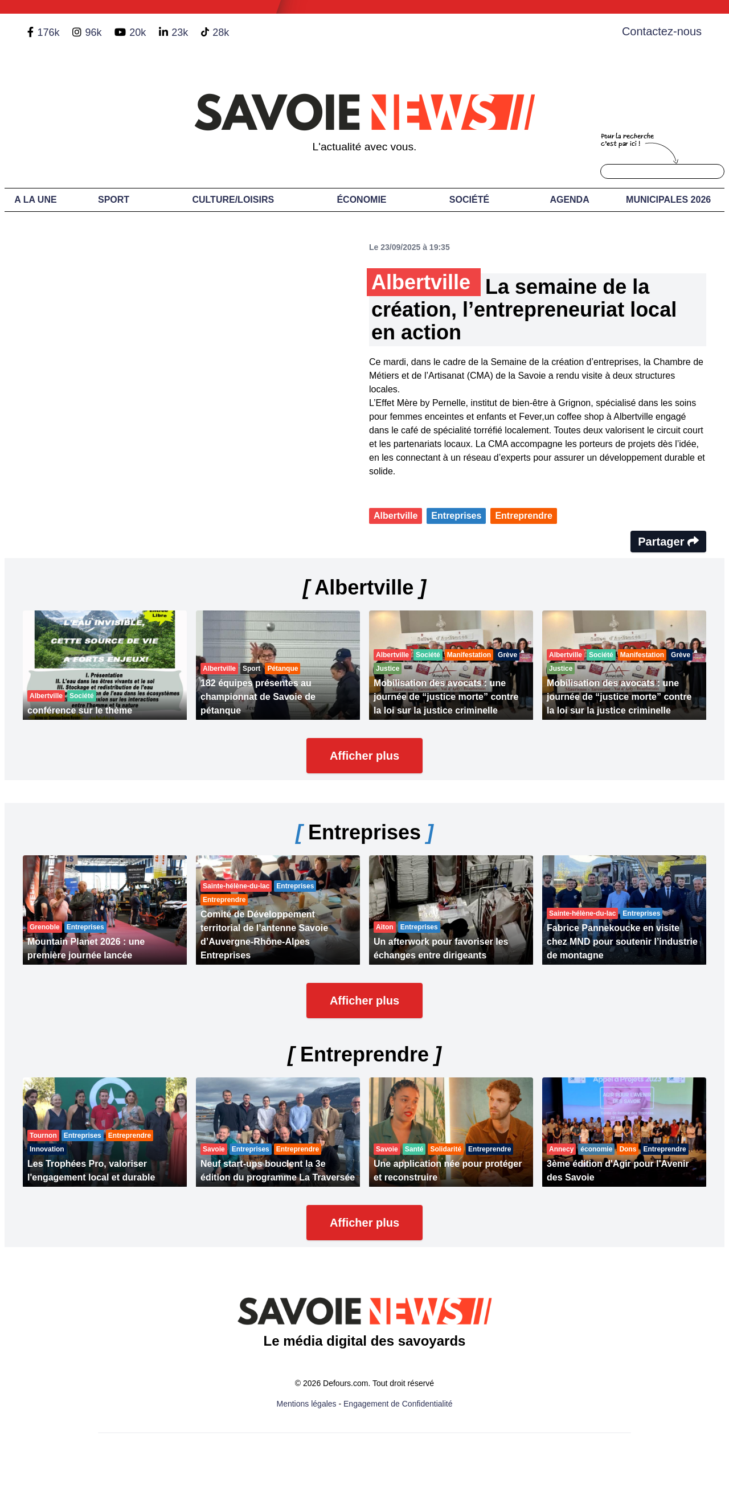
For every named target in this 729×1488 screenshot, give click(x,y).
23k (179, 32)
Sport (113, 199)
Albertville (395, 515)
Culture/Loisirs (233, 199)
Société (469, 199)
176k (48, 32)
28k (220, 32)
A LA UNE (35, 199)
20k (137, 32)
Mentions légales (307, 1403)
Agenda (569, 199)
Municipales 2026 (668, 199)
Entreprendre (523, 515)
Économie (361, 199)
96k (93, 32)
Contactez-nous (662, 31)
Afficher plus (364, 755)
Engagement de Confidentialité (397, 1403)
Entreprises (456, 515)
